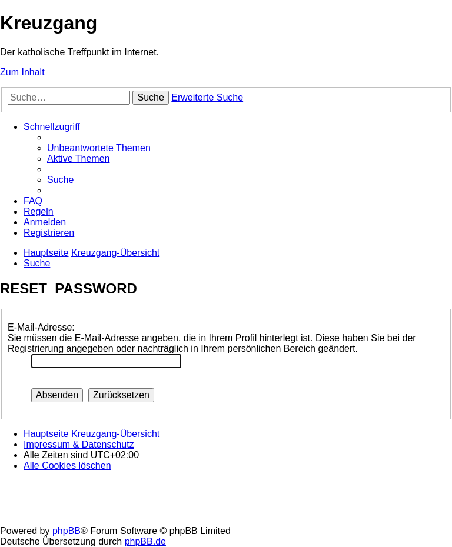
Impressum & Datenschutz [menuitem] (79, 444)
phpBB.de (145, 541)
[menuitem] (99, 148)
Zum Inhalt (22, 72)
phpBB (66, 531)
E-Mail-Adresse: (41, 327)
